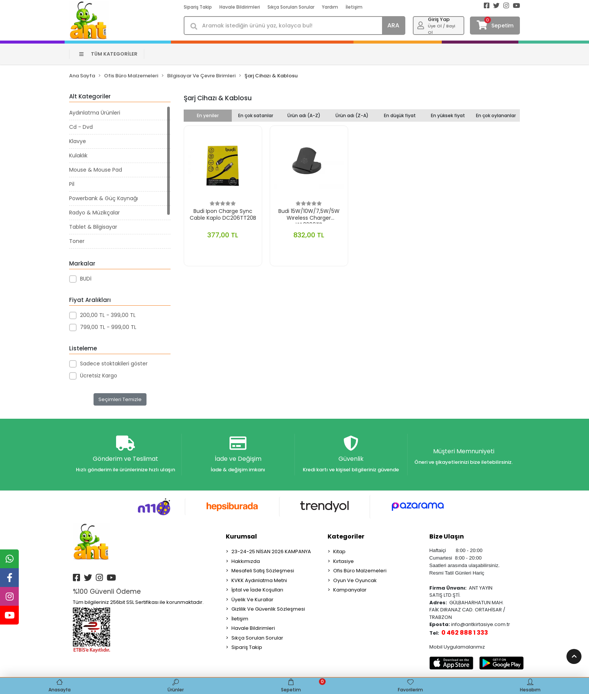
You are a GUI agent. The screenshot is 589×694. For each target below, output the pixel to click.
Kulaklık (78, 155)
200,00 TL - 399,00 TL (108, 315)
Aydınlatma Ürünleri (94, 112)
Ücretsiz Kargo (98, 375)
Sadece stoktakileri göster (114, 363)
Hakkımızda (245, 561)
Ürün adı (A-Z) (303, 115)
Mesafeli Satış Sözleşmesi (262, 570)
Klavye (77, 141)
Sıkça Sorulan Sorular (290, 7)
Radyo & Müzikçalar (94, 212)
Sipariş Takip (198, 7)
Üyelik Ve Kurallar (252, 599)
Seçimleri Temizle (120, 399)
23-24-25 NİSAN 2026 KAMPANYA (271, 551)
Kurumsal (241, 536)
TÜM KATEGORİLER (108, 53)
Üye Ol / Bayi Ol (441, 29)
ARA (393, 25)
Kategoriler (346, 536)
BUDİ (85, 278)
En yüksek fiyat (448, 115)
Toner (77, 241)
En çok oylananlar (496, 115)
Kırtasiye (343, 561)
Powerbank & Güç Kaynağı (103, 198)
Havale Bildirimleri (239, 7)
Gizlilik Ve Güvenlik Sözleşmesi (268, 609)
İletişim (354, 7)
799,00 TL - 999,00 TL (108, 327)
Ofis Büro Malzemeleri (360, 570)
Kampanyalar (350, 589)
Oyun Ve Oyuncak (355, 580)
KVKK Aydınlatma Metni (259, 580)
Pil (71, 184)
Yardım (330, 7)
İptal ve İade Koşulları (257, 589)
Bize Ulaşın (446, 536)
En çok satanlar (255, 115)
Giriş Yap (439, 19)
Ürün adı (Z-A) (352, 115)
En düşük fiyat (400, 115)
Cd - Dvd (81, 127)
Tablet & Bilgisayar (93, 227)
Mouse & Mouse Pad (95, 170)
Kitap (339, 551)
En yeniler (208, 115)
